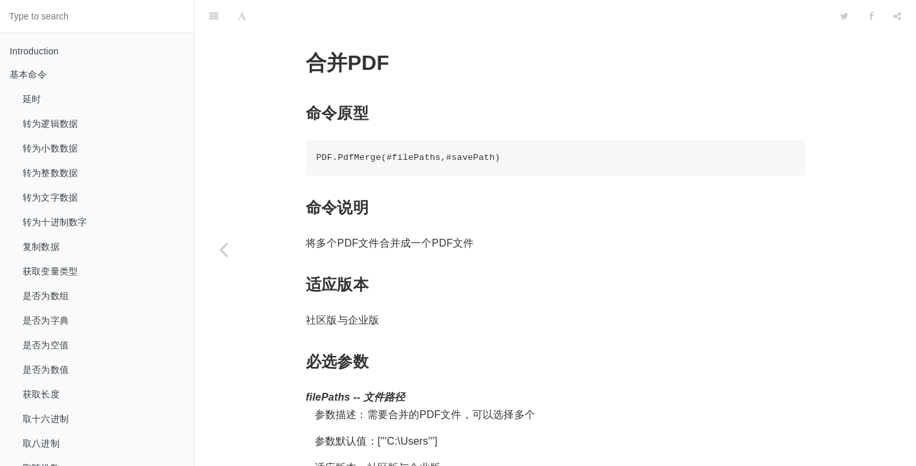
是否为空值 (46, 345)
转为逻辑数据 (50, 123)
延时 (32, 99)
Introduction (34, 51)
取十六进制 (46, 419)
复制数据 (41, 246)
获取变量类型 (50, 271)
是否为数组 (46, 296)
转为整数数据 (50, 173)
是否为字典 (46, 320)
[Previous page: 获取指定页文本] (223, 249)
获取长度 (41, 394)
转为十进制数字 (55, 222)
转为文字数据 (50, 197)
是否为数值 (46, 369)
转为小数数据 (50, 148)
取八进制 (41, 443)
